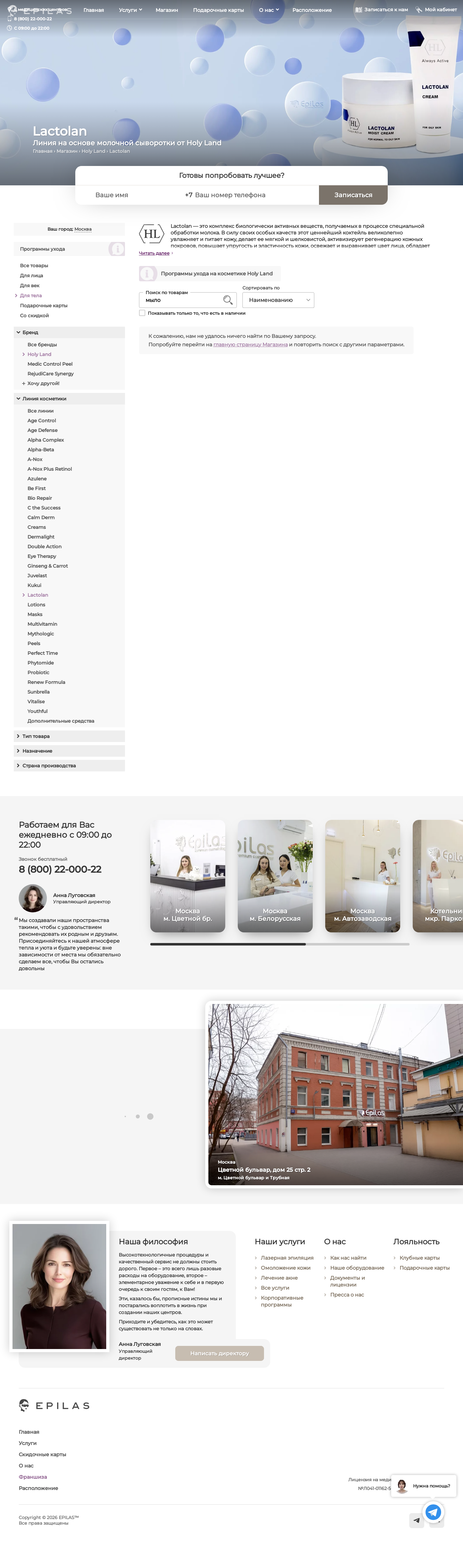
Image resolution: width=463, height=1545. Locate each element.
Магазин (167, 28)
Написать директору (219, 1362)
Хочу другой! (43, 383)
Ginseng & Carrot (47, 566)
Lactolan (37, 595)
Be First (36, 488)
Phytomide (40, 663)
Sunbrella (38, 692)
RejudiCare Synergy (50, 374)
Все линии (40, 411)
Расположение (312, 28)
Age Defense (42, 430)
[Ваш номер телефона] (254, 195)
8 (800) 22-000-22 (33, 18)
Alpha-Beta (40, 450)
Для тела (31, 295)
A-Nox (34, 459)
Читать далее (154, 253)
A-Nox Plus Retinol (49, 469)
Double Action (44, 546)
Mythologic (40, 634)
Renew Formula (46, 682)
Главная (93, 28)
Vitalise (36, 702)
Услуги (128, 28)
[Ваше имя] (135, 195)
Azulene (37, 479)
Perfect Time (42, 653)
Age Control (41, 421)
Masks (34, 614)
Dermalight (40, 537)
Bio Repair (39, 498)
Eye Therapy (41, 556)
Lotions (36, 605)
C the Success (44, 508)
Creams (36, 527)
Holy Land (93, 151)
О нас (266, 28)
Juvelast (37, 576)
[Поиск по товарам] (183, 300)
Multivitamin (42, 624)
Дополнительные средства (60, 721)
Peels (33, 643)
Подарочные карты (218, 28)
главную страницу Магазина (250, 345)
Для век (29, 285)
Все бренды (42, 345)
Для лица (31, 275)
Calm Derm (41, 517)
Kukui (34, 585)
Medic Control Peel (49, 364)
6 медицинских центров (40, 9)
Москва (83, 229)
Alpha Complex (45, 440)
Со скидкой (34, 316)
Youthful (37, 711)
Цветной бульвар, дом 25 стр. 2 (271, 1169)
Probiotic (38, 672)
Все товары (34, 265)
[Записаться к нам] (381, 28)
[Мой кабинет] (436, 28)
